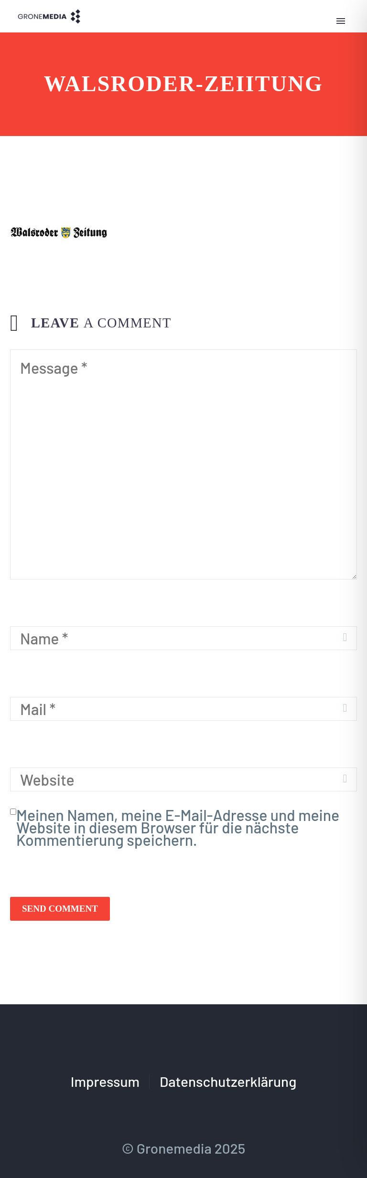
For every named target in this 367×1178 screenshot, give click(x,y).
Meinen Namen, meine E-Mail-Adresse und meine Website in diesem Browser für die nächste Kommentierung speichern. (177, 827)
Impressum (105, 1081)
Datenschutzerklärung (228, 1081)
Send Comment (60, 909)
